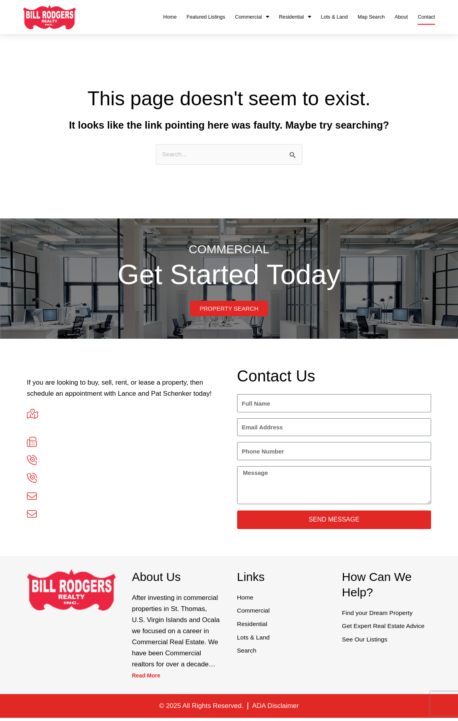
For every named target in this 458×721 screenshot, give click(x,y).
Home (170, 17)
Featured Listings (205, 17)
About (401, 17)
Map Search (371, 17)
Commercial (252, 16)
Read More (149, 679)
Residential (295, 16)
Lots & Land (334, 17)
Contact (426, 17)
